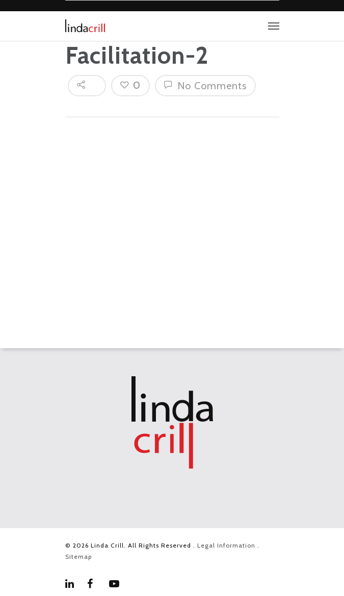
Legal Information (226, 545)
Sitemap (78, 556)
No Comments (205, 86)
